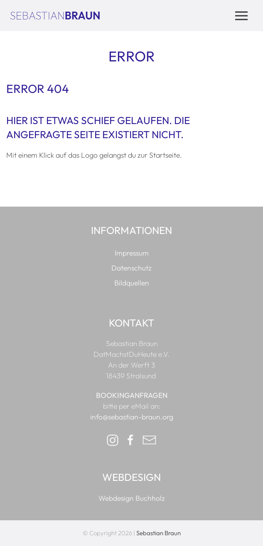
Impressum (132, 253)
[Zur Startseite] (55, 15)
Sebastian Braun (158, 533)
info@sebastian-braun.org (131, 417)
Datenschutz (131, 268)
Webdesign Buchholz (131, 498)
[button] (241, 15)
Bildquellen (131, 283)
